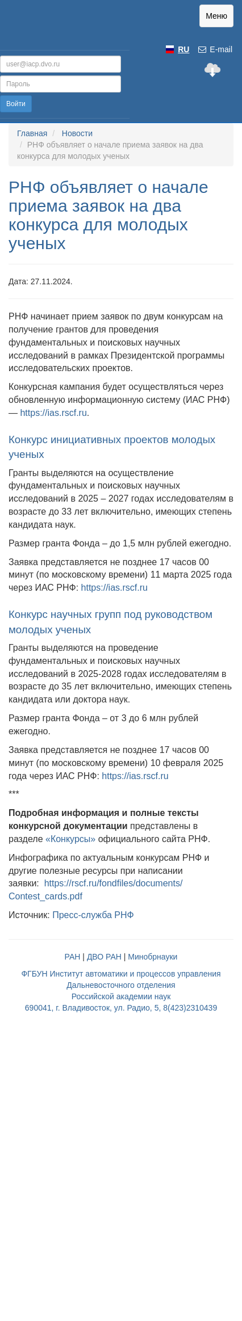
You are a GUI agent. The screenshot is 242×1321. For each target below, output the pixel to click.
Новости (77, 133)
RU (183, 49)
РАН (73, 956)
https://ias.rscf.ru (53, 413)
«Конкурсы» (70, 839)
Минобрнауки (152, 956)
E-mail (214, 49)
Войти (16, 104)
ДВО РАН (104, 956)
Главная (32, 133)
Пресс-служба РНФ (93, 915)
